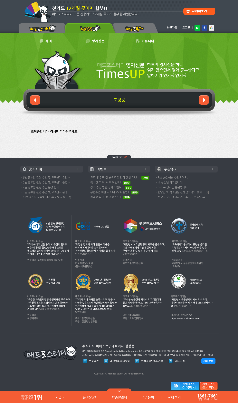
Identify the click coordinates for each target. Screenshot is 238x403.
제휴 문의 (208, 361)
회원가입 (172, 27)
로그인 (186, 27)
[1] (207, 192)
